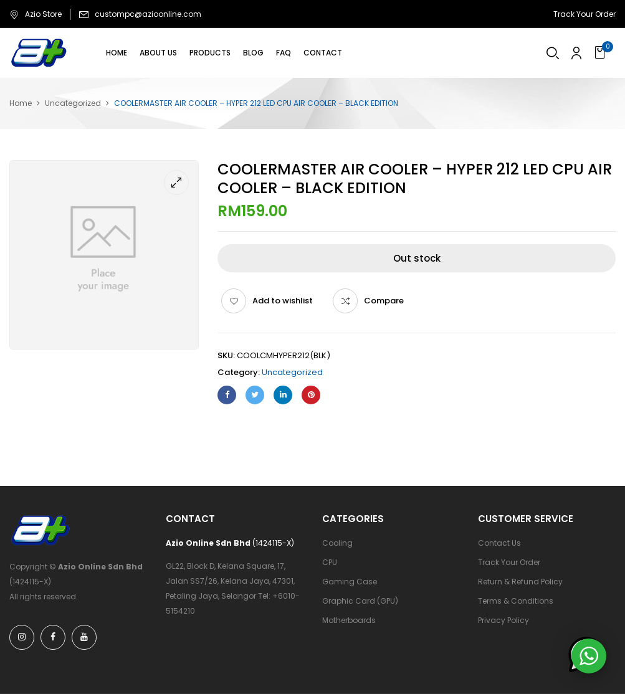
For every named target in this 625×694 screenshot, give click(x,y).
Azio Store (35, 14)
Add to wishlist (282, 301)
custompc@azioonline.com (148, 14)
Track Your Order (584, 14)
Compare (384, 301)
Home (20, 103)
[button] (601, 53)
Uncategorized (73, 103)
